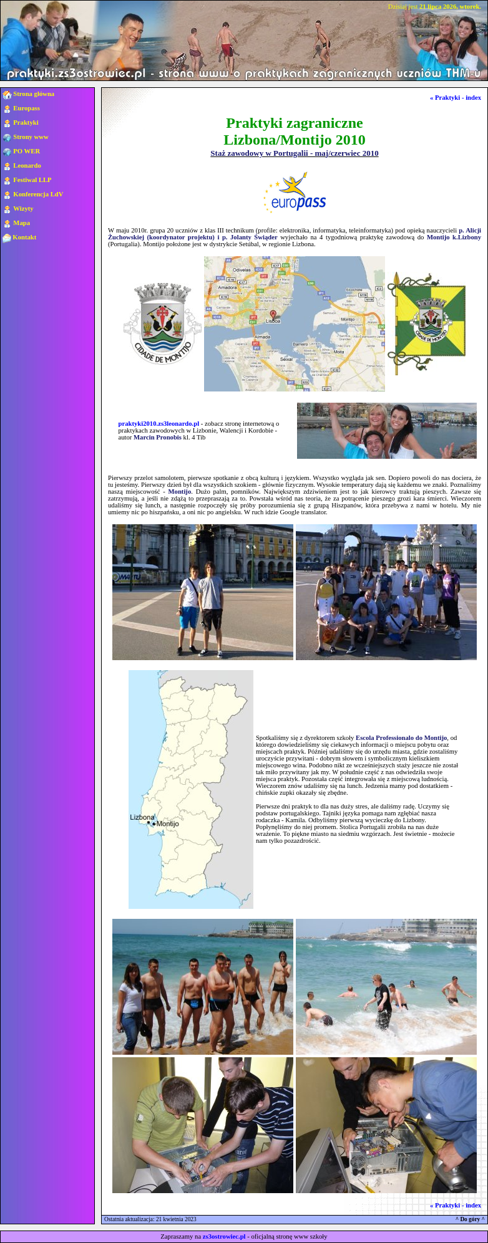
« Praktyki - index (455, 97)
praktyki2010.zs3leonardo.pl (159, 423)
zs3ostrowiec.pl (224, 1236)
